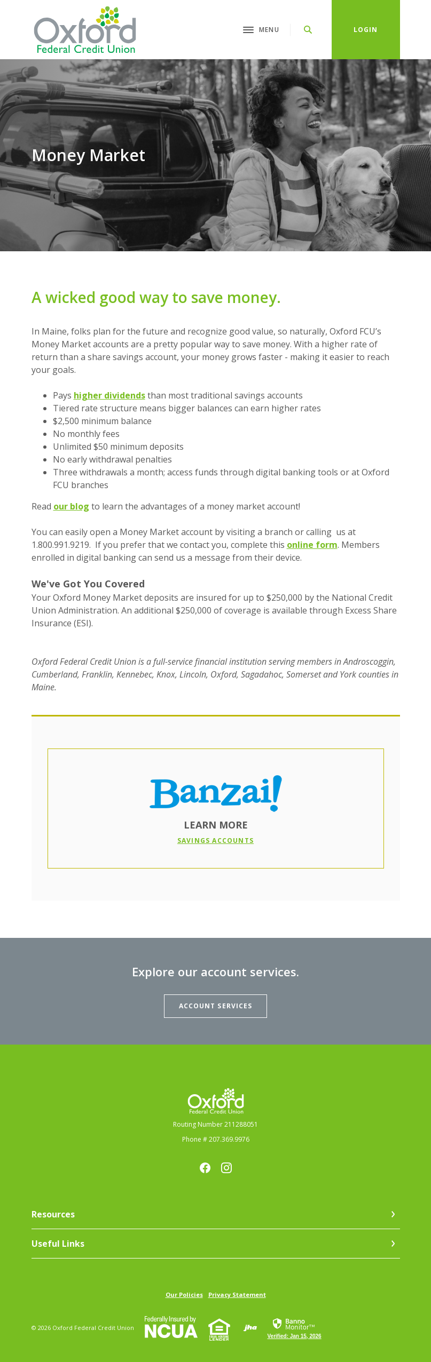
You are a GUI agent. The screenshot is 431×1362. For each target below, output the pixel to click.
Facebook (205, 1167)
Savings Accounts (215, 840)
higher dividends (109, 395)
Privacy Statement (237, 1295)
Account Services (216, 1005)
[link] (295, 1328)
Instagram (226, 1167)
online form (312, 545)
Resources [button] (53, 1214)
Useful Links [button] (58, 1243)
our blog (71, 506)
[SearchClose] (308, 29)
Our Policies (184, 1295)
